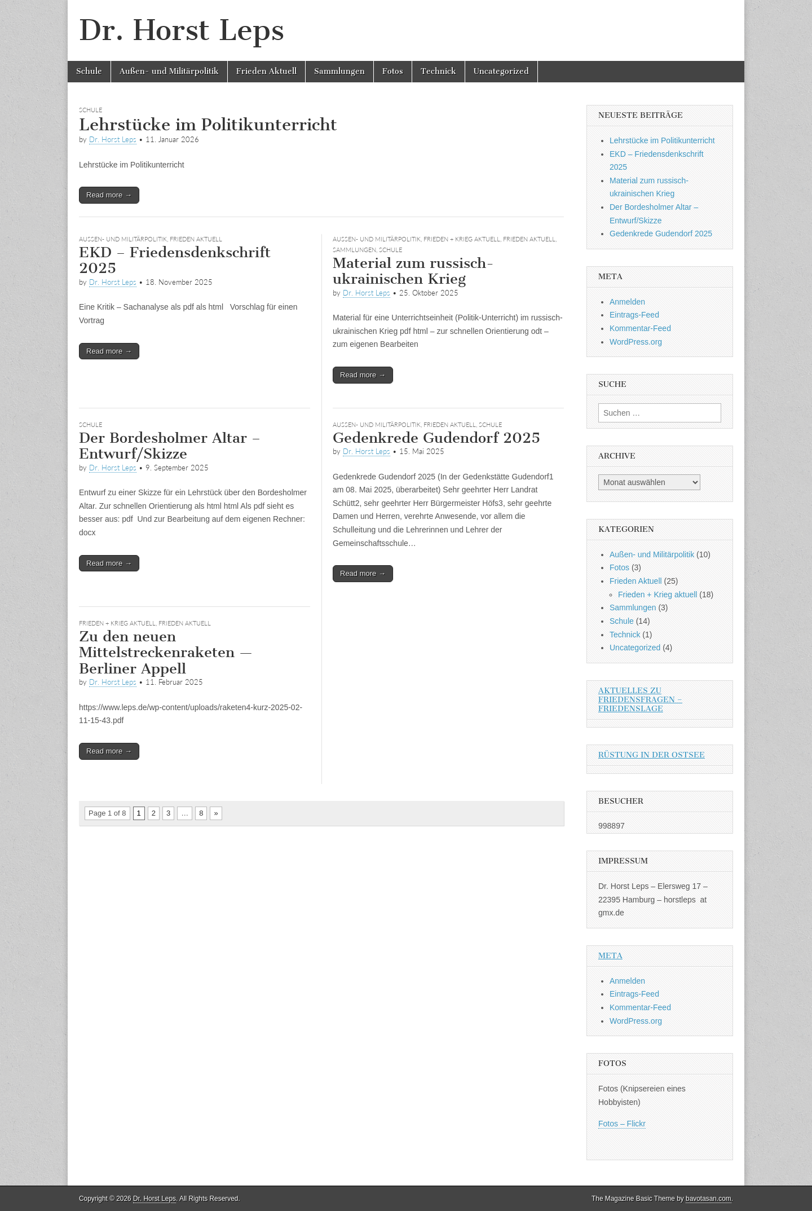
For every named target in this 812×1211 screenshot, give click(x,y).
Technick (438, 71)
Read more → (109, 195)
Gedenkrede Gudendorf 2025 (436, 438)
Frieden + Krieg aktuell (461, 239)
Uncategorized (501, 71)
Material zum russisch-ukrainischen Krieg (413, 271)
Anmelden (627, 301)
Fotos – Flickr (622, 1123)
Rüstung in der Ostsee (651, 755)
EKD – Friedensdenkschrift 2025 (175, 261)
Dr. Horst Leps (181, 30)
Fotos (392, 71)
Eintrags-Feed (634, 314)
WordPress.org (636, 341)
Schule (89, 71)
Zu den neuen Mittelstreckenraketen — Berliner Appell (166, 652)
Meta (610, 956)
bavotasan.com (708, 1199)
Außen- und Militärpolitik (169, 71)
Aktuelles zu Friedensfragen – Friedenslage (640, 700)
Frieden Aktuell (266, 71)
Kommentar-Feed (640, 328)
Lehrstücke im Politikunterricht (208, 125)
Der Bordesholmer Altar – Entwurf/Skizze (170, 446)
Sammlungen (339, 71)
